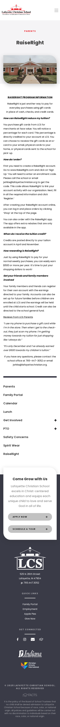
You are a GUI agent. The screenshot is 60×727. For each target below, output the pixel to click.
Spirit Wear (11, 445)
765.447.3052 (31, 582)
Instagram (24, 639)
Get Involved (12, 420)
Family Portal (13, 395)
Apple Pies (30, 614)
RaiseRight (11, 454)
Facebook (18, 639)
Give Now (30, 618)
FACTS (41, 639)
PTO (6, 429)
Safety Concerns (15, 437)
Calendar (10, 403)
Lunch (7, 412)
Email (33, 639)
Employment (30, 609)
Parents (9, 386)
